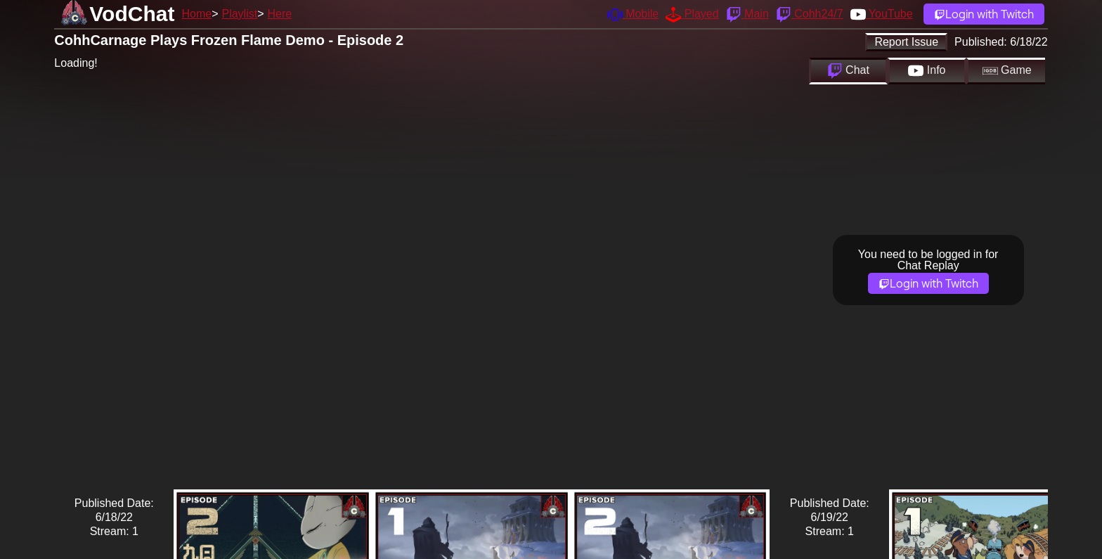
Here (280, 14)
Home (196, 14)
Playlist (239, 14)
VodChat (131, 13)
